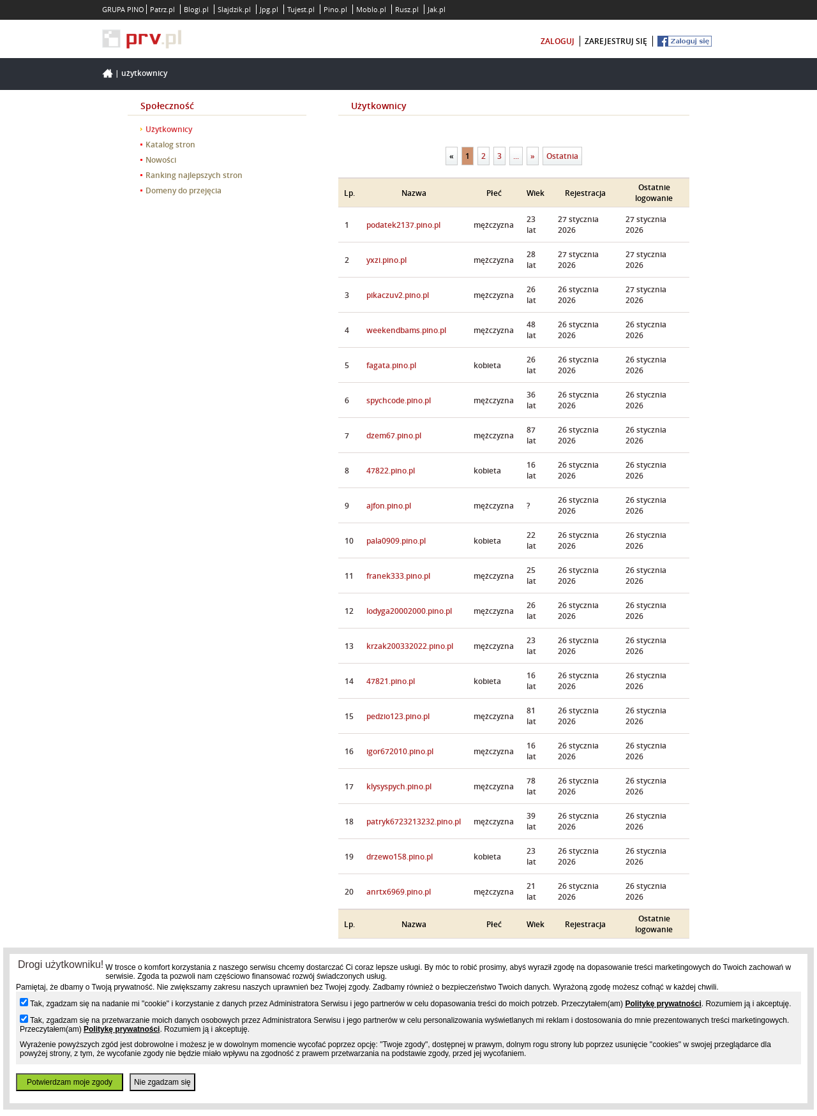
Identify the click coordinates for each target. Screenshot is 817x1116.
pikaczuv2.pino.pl (397, 295)
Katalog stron (170, 144)
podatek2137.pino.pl (403, 224)
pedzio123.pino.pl (398, 716)
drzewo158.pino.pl (399, 856)
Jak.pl (437, 9)
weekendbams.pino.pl (406, 330)
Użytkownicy (144, 73)
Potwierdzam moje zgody (69, 1082)
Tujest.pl (301, 9)
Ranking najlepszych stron (194, 175)
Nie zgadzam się (162, 1082)
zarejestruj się (616, 41)
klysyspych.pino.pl (398, 786)
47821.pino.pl (390, 681)
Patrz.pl (162, 9)
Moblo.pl (371, 9)
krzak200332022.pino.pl (409, 646)
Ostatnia (562, 156)
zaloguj (557, 41)
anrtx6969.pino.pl (398, 891)
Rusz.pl (407, 9)
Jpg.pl (269, 9)
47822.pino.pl (390, 470)
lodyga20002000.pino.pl (409, 611)
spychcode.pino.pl (398, 400)
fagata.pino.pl (391, 365)
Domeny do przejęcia (183, 190)
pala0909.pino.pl (396, 540)
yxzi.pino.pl (386, 260)
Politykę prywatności (663, 1003)
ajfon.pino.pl (388, 505)
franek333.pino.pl (398, 575)
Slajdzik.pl (234, 9)
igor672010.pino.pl (399, 751)
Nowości (161, 159)
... (516, 156)
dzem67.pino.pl (393, 435)
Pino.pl (335, 9)
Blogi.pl (196, 9)
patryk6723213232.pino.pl (413, 821)
